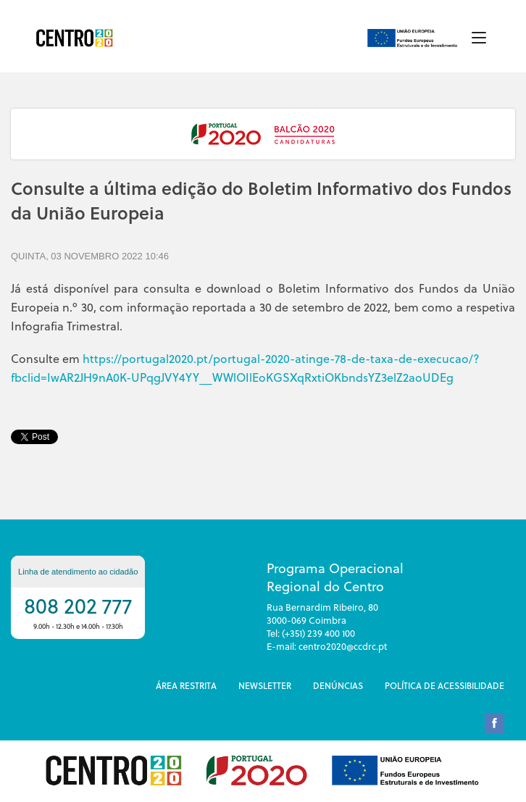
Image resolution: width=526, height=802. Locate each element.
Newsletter (264, 685)
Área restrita (186, 685)
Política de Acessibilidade (444, 685)
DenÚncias (338, 685)
